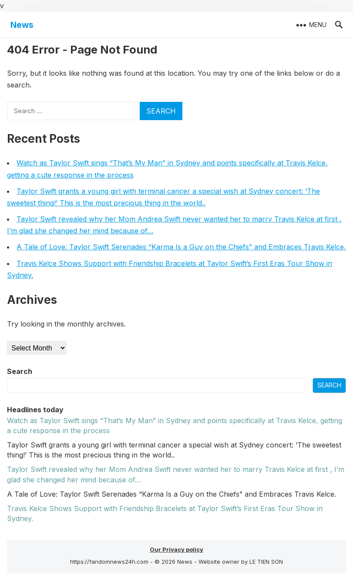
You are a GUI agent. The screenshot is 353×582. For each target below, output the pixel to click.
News (22, 25)
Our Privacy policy (176, 549)
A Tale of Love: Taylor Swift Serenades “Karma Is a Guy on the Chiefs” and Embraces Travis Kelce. (181, 246)
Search (19, 371)
